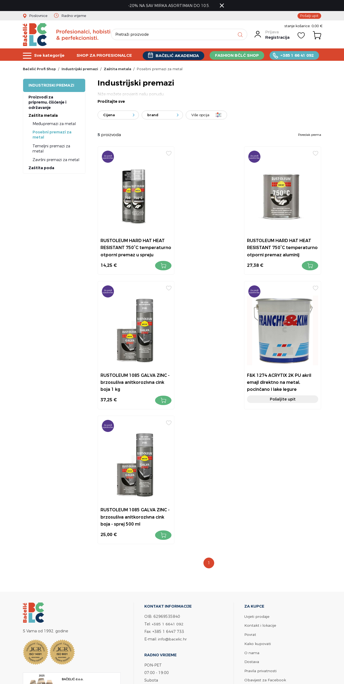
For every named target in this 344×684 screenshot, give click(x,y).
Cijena (109, 116)
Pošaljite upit (132, 391)
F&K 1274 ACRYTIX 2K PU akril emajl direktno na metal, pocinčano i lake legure (132, 374)
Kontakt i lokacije (260, 489)
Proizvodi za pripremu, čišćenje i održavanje (47, 103)
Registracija (277, 38)
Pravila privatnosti (260, 533)
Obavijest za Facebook (265, 542)
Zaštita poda (41, 168)
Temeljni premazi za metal (51, 149)
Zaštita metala (43, 116)
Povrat (250, 498)
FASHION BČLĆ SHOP (238, 55)
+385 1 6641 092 (168, 487)
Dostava (251, 524)
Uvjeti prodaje (256, 480)
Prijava (271, 33)
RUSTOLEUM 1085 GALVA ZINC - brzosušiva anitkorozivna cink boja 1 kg (284, 240)
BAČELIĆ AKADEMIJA (178, 55)
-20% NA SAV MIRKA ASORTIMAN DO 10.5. (169, 5)
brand (152, 116)
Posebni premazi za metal (52, 135)
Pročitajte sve (111, 102)
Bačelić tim (254, 560)
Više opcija (200, 116)
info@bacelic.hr (172, 503)
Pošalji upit (309, 15)
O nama (251, 515)
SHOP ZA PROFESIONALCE (105, 55)
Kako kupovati (257, 507)
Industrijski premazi (51, 86)
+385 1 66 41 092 (298, 55)
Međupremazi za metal (54, 124)
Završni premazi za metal (56, 160)
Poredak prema (309, 135)
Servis (249, 551)
